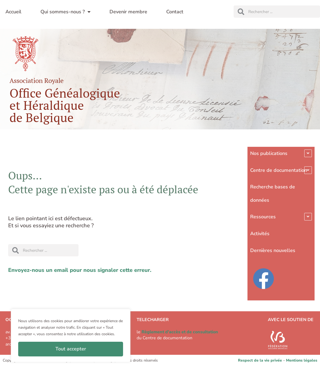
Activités (259, 233)
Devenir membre (128, 11)
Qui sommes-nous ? (65, 12)
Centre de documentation (278, 170)
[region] (70, 335)
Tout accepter (70, 349)
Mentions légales (301, 360)
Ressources (263, 216)
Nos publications (268, 153)
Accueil (13, 11)
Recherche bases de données (272, 193)
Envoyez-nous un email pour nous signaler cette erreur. (79, 270)
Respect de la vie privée (260, 360)
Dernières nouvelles (272, 250)
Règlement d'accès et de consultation (180, 332)
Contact (174, 11)
